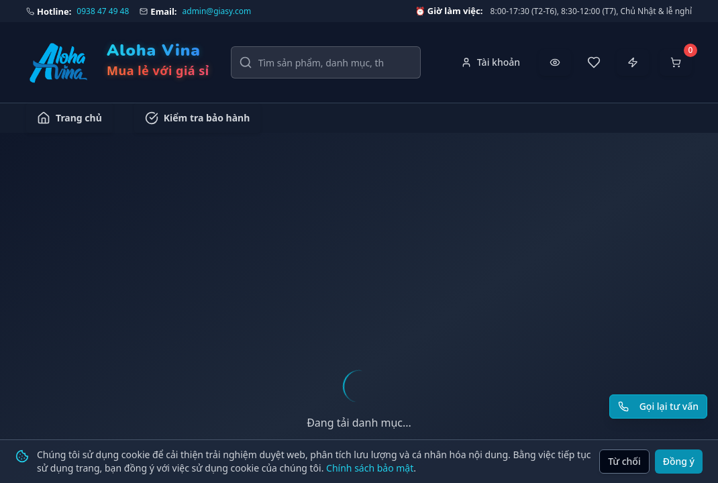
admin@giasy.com (217, 11)
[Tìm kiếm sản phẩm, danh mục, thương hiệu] (326, 62)
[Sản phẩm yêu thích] (594, 62)
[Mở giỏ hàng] (676, 62)
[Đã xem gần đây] (555, 62)
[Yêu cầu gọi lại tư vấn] (658, 406)
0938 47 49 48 (102, 11)
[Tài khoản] (490, 62)
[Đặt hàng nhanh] (633, 62)
